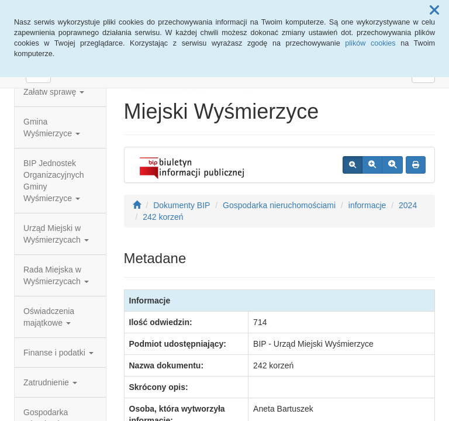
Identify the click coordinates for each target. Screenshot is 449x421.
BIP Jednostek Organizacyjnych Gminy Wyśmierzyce (53, 180)
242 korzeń (163, 217)
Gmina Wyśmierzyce (51, 127)
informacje (367, 205)
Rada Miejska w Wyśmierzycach (56, 275)
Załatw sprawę (53, 91)
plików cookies (370, 43)
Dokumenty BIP (181, 205)
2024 (408, 205)
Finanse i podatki (58, 352)
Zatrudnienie (50, 382)
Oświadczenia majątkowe (48, 316)
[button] (434, 10)
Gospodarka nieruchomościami (279, 205)
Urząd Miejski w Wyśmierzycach (56, 233)
